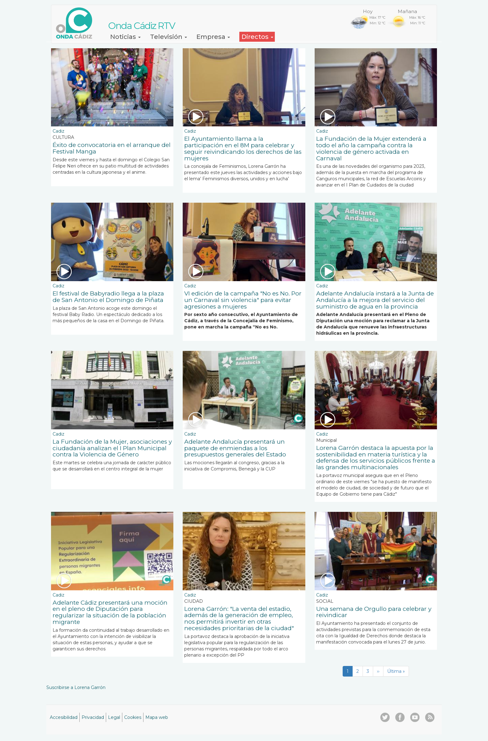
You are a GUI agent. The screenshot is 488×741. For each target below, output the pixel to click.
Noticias (125, 36)
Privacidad (93, 717)
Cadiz (58, 131)
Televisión (168, 36)
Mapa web (156, 717)
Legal (114, 717)
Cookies (132, 717)
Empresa (213, 36)
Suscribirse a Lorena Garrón (76, 687)
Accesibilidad (63, 717)
